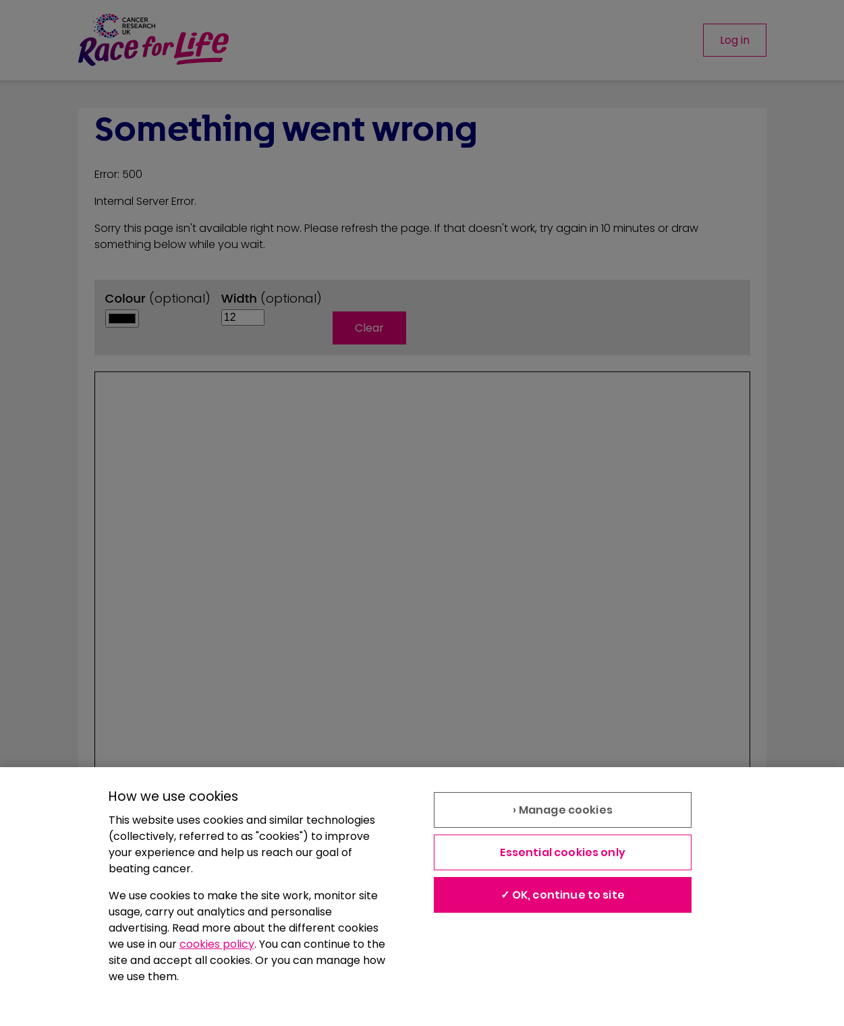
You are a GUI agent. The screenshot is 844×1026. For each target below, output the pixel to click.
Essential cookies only (562, 852)
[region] (422, 896)
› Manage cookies (563, 810)
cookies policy (216, 944)
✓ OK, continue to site (563, 895)
